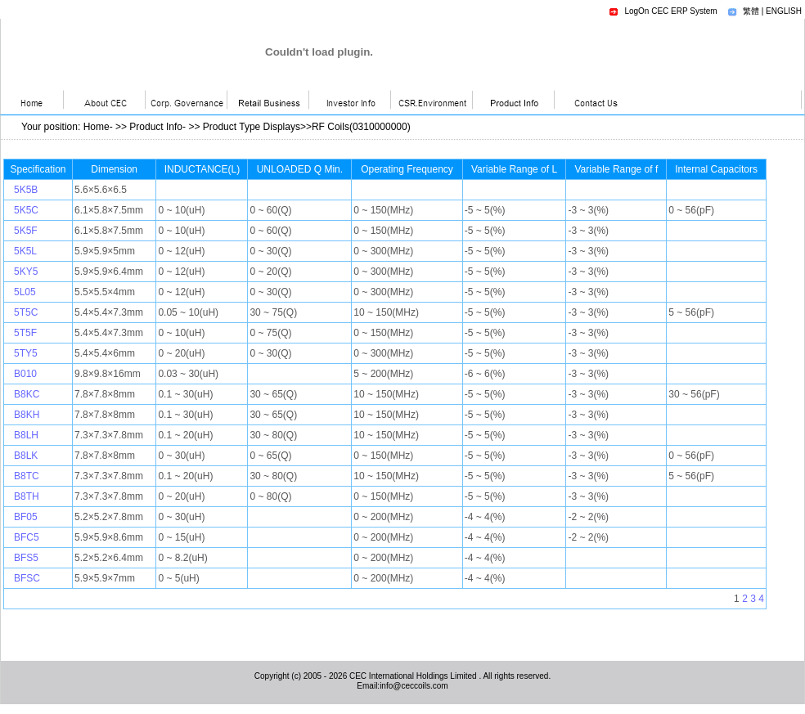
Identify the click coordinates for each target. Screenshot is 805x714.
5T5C (26, 312)
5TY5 (26, 353)
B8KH (26, 414)
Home (96, 126)
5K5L (25, 251)
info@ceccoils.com (414, 685)
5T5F (25, 333)
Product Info (155, 126)
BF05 (26, 517)
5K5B (26, 189)
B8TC (26, 476)
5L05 (25, 292)
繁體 (751, 11)
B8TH (26, 496)
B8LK (26, 455)
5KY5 (26, 271)
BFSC (27, 578)
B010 (25, 373)
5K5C (26, 210)
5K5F (26, 230)
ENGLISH (784, 11)
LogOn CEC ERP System (670, 11)
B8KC (26, 394)
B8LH (26, 435)
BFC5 (26, 537)
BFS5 (26, 558)
